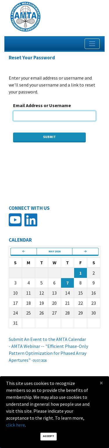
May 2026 (54, 251)
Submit (49, 137)
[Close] (101, 382)
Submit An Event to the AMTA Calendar (47, 339)
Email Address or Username (42, 105)
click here (15, 425)
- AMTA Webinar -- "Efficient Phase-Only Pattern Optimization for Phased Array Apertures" (48, 353)
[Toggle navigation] (92, 43)
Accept (48, 436)
